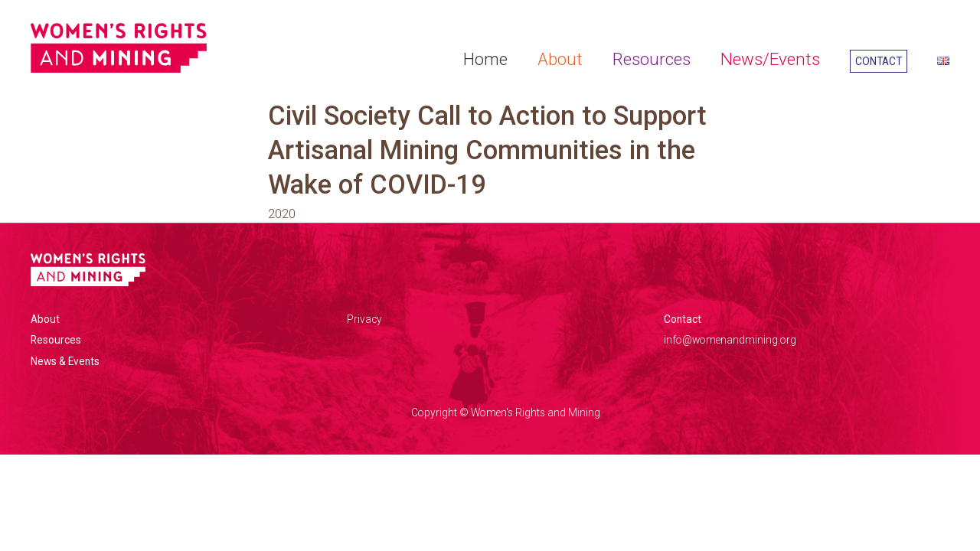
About (560, 59)
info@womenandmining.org (730, 340)
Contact (878, 61)
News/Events (770, 59)
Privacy (364, 319)
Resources (651, 59)
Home (485, 59)
